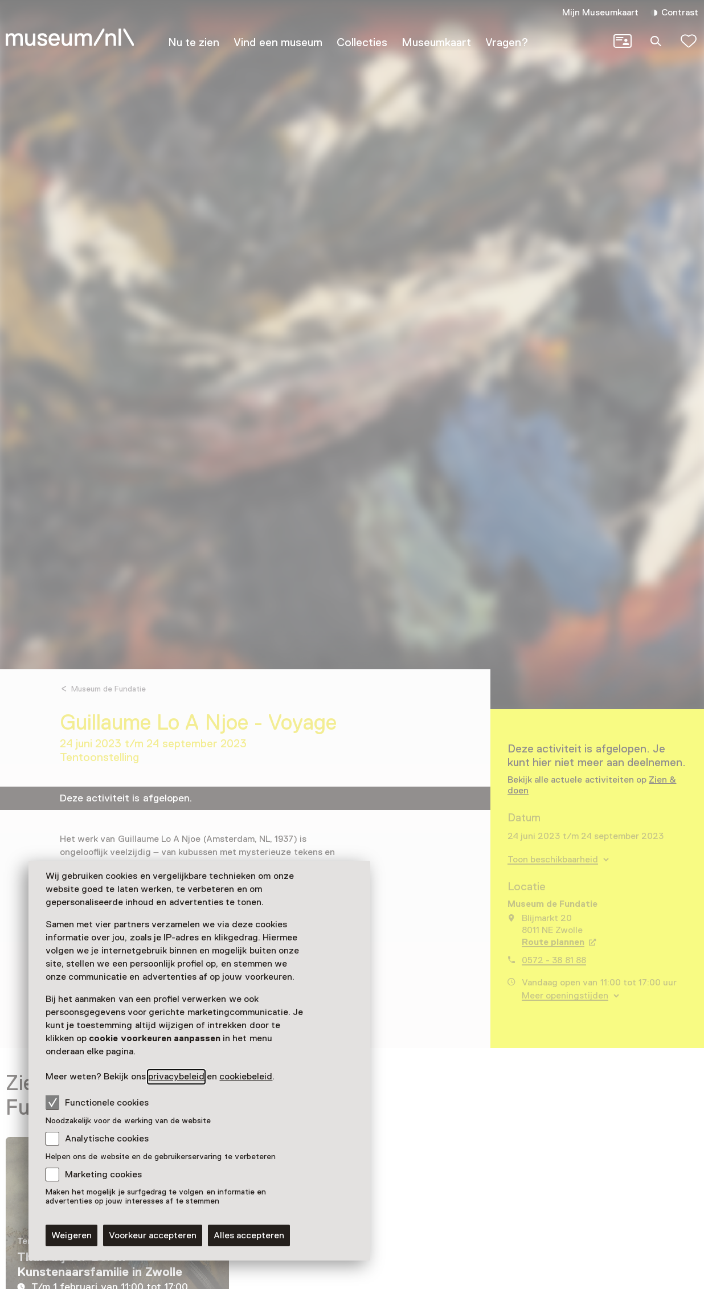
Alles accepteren (249, 1235)
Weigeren (71, 1235)
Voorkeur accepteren (153, 1235)
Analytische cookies (107, 1138)
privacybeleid (176, 1076)
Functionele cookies (97, 1102)
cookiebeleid (245, 1076)
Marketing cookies (103, 1174)
